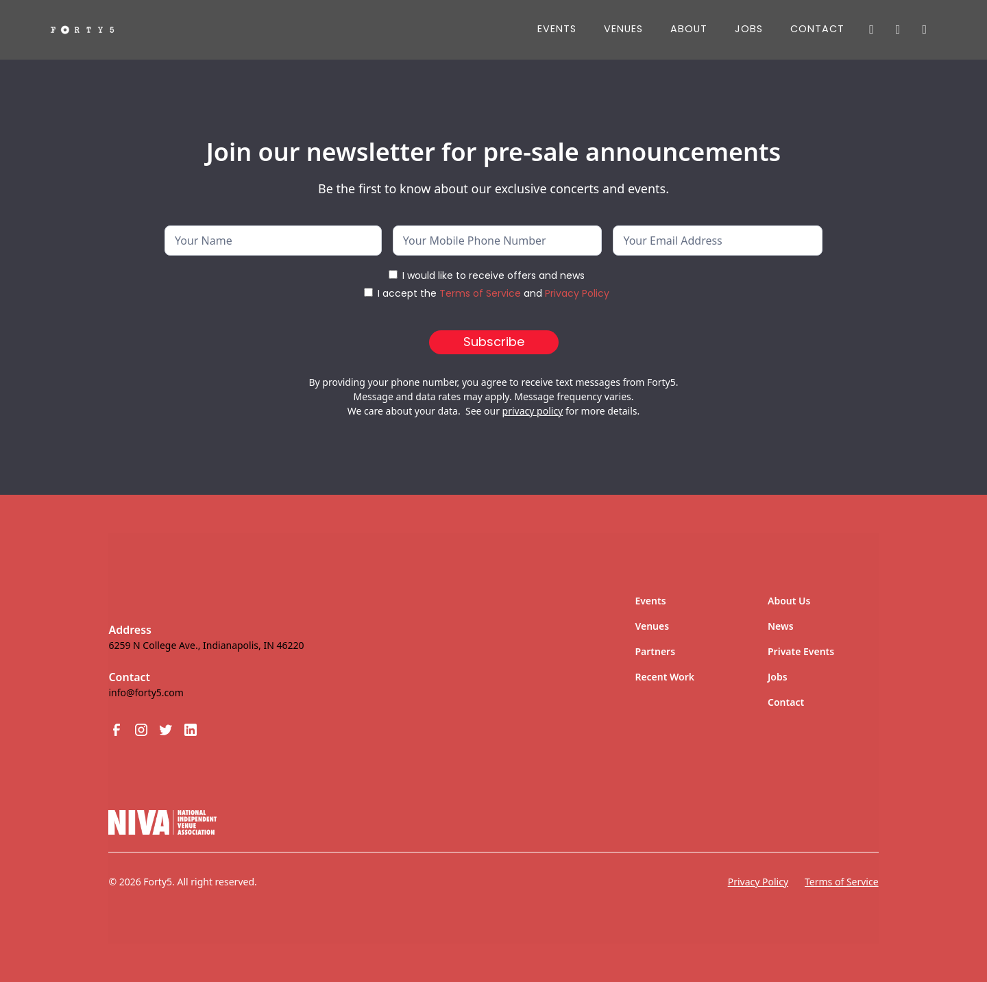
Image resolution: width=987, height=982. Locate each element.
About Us (789, 600)
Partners (655, 651)
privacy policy (532, 410)
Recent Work (664, 676)
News (781, 626)
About (688, 29)
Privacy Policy (577, 293)
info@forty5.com (145, 692)
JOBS (749, 29)
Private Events (801, 651)
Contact (817, 29)
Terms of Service (480, 293)
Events (556, 29)
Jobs (778, 676)
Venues (623, 29)
